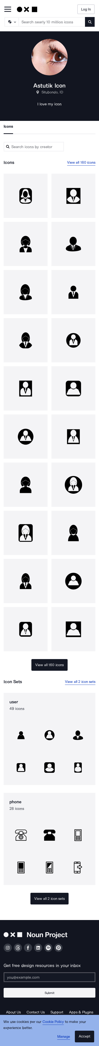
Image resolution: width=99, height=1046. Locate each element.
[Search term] (52, 22)
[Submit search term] (90, 22)
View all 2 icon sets (80, 681)
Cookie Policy (53, 1021)
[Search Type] (11, 22)
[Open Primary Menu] (7, 9)
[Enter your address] (49, 977)
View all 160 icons (81, 162)
